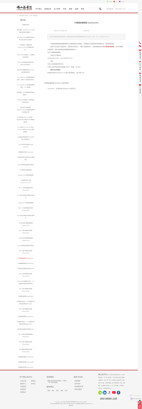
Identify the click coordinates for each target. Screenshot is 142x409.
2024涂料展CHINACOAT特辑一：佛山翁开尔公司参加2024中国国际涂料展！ (26, 120)
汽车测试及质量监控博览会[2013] (25, 268)
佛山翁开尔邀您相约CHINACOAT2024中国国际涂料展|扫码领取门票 (26, 110)
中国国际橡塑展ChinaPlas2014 (25, 258)
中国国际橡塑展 (109, 46)
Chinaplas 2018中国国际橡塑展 (26, 175)
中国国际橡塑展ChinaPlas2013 (25, 263)
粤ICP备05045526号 (70, 403)
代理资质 (23, 386)
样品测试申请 (79, 386)
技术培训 (77, 383)
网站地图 (71, 405)
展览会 (33, 381)
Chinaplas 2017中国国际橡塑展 (26, 202)
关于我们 (38, 9)
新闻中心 (23, 383)
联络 (82, 9)
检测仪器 (48, 9)
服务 (70, 9)
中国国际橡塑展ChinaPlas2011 (25, 316)
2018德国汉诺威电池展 (26, 170)
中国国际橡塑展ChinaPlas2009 (25, 357)
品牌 (76, 9)
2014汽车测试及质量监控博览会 (25, 245)
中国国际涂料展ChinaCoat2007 (26, 367)
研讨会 (33, 383)
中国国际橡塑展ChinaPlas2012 (25, 296)
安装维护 (77, 381)
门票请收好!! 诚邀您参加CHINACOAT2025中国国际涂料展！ (26, 47)
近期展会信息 (25, 24)
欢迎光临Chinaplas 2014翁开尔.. (66, 88)
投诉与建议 (78, 389)
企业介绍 (23, 381)
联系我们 (23, 389)
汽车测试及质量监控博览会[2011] (25, 329)
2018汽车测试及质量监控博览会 (25, 164)
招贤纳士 (23, 392)
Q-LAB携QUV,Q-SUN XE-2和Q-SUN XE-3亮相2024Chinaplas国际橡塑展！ (25, 129)
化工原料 (57, 9)
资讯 (64, 9)
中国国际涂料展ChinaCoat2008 (26, 362)
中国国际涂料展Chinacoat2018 (25, 152)
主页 (31, 15)
